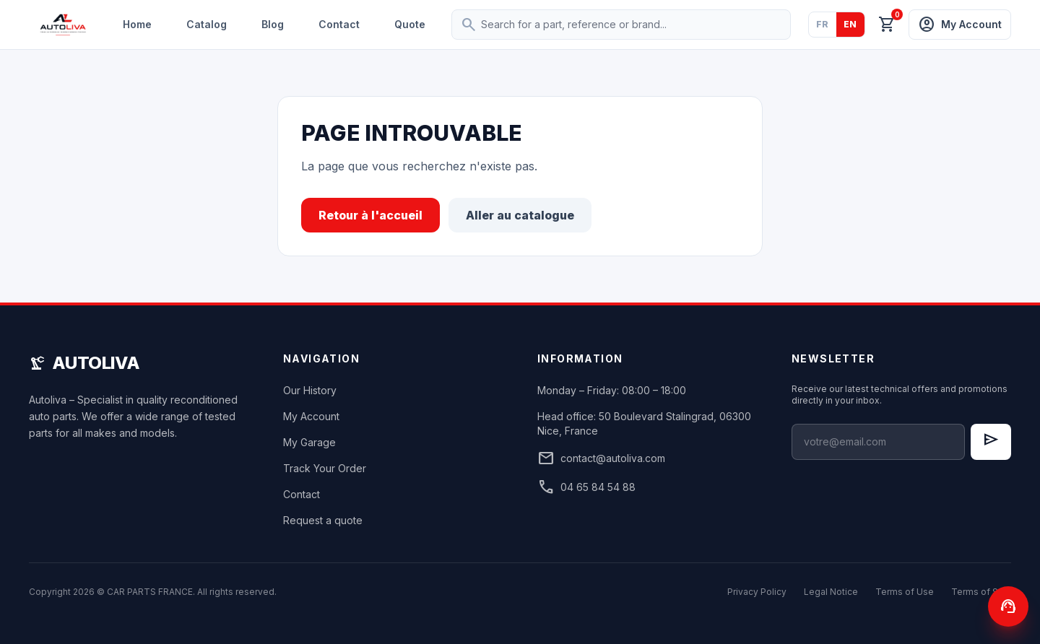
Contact (339, 24)
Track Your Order (324, 468)
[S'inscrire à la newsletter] (991, 442)
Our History (310, 390)
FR (822, 24)
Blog (272, 24)
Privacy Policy (756, 591)
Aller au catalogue (520, 215)
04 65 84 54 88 (586, 487)
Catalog (206, 24)
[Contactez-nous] (1008, 606)
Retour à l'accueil (370, 215)
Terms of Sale (981, 591)
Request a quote (323, 520)
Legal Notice (831, 591)
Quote (409, 24)
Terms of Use (904, 591)
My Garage (309, 442)
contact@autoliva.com (601, 458)
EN (850, 24)
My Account (311, 416)
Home (137, 24)
